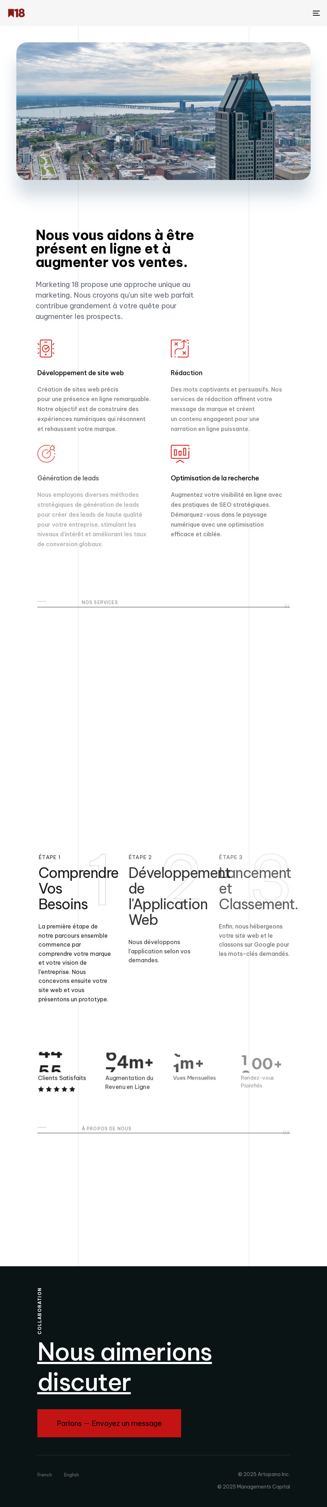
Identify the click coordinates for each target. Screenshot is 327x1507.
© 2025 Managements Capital (253, 1487)
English (71, 1474)
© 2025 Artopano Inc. (264, 1474)
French (44, 1474)
